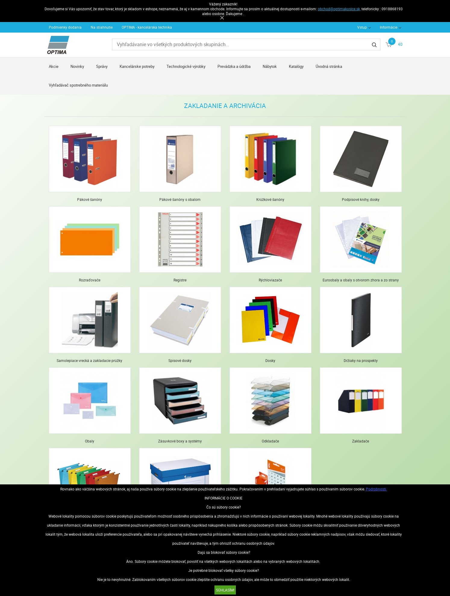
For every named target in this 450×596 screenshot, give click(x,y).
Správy (102, 66)
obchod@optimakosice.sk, (339, 8)
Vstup (362, 27)
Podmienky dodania (65, 27)
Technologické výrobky (186, 66)
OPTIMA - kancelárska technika (147, 27)
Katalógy (296, 66)
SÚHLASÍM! (225, 590)
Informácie (388, 27)
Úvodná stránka (329, 66)
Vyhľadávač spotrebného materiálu (78, 85)
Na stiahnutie (102, 27)
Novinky (77, 66)
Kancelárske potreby (137, 66)
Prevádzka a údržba (234, 66)
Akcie (53, 66)
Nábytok (270, 66)
